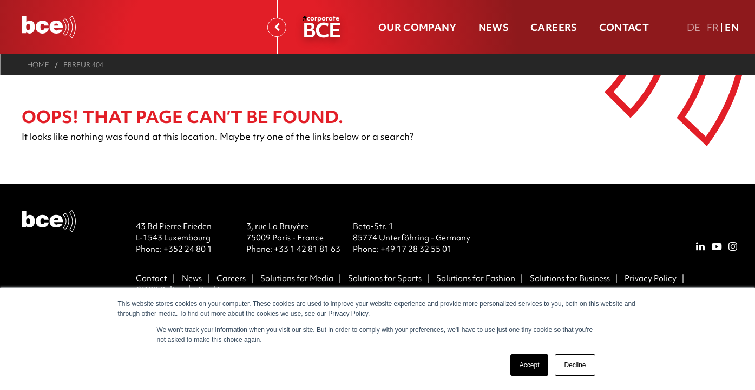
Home (38, 64)
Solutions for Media (296, 278)
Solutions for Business (570, 278)
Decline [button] (575, 365)
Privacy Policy (651, 278)
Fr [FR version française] (713, 27)
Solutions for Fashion (475, 278)
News (493, 27)
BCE (321, 29)
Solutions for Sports (385, 278)
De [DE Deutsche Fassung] (694, 27)
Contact (624, 27)
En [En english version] (732, 27)
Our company (417, 27)
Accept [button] (530, 365)
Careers (553, 27)
